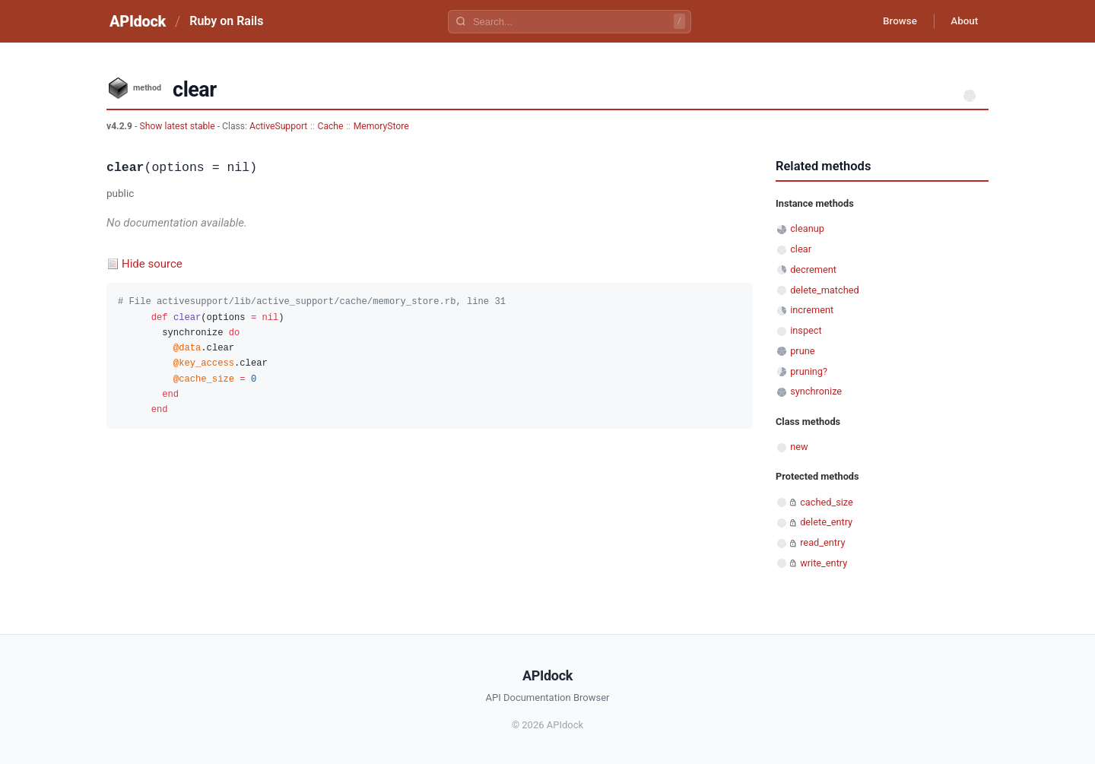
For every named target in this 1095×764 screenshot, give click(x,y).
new (799, 446)
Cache (331, 126)
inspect (806, 330)
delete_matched (824, 290)
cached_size (826, 502)
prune (802, 351)
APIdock (138, 21)
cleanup (807, 228)
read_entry (822, 542)
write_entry (823, 563)
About (961, 21)
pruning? (808, 371)
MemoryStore (381, 126)
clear (800, 249)
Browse (893, 21)
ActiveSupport (278, 126)
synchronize (816, 391)
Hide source (152, 264)
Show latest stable (178, 126)
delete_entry (826, 522)
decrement (813, 269)
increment (811, 309)
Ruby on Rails (226, 21)
